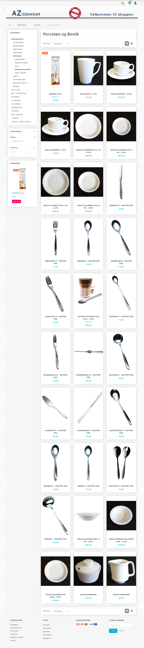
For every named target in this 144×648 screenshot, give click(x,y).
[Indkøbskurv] (130, 3)
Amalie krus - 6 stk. (88, 94)
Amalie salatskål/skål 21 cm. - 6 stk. (88, 540)
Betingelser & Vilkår (16, 637)
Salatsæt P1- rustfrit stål (121, 486)
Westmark (55, 97)
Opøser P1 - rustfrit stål (55, 539)
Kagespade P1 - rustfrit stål (55, 431)
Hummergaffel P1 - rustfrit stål (88, 376)
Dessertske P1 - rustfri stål (121, 262)
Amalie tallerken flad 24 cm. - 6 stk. (88, 206)
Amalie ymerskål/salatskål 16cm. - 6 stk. (121, 540)
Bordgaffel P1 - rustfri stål (55, 262)
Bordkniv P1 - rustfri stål (121, 205)
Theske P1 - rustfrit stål (88, 486)
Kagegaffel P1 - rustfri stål (55, 317)
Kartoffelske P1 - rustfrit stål (121, 431)
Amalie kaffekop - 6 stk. (121, 94)
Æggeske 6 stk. (18, 193)
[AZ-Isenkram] (72, 13)
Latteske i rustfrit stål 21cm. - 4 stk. (88, 317)
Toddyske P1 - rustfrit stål (121, 316)
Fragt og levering (15, 628)
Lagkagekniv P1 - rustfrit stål (88, 431)
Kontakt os (13, 634)
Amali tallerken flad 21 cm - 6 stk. (55, 206)
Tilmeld (113, 631)
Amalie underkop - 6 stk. (55, 150)
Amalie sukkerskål (88, 594)
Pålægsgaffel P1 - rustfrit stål (55, 376)
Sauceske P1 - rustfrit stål (121, 375)
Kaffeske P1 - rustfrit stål (56, 486)
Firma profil (14, 631)
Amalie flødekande (121, 594)
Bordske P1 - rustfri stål (88, 261)
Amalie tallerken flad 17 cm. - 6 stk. (121, 151)
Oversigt (13, 640)
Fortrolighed (14, 625)
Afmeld (121, 631)
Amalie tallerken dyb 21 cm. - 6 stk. (88, 151)
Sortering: (46, 43)
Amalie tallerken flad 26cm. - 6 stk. (55, 595)
